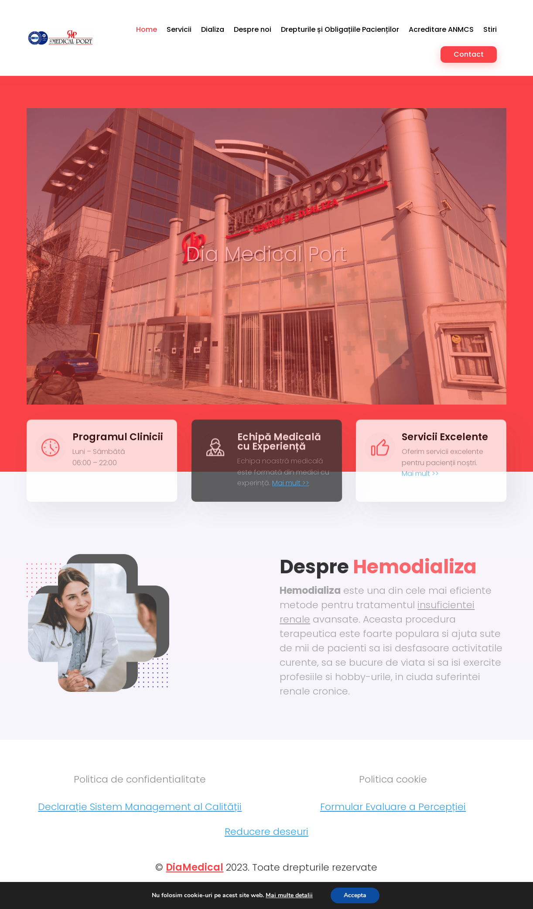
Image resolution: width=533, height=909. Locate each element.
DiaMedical (194, 880)
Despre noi (252, 29)
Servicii (179, 29)
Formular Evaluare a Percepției (393, 820)
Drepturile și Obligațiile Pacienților (340, 29)
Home (146, 29)
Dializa (212, 29)
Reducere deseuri (266, 844)
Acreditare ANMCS (441, 29)
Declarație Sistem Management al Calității (140, 820)
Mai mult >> (291, 490)
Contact (469, 54)
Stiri (490, 29)
